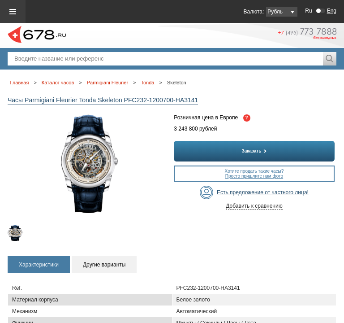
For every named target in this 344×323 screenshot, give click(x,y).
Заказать (254, 150)
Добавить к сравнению (254, 206)
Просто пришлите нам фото (254, 176)
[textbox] (165, 58)
